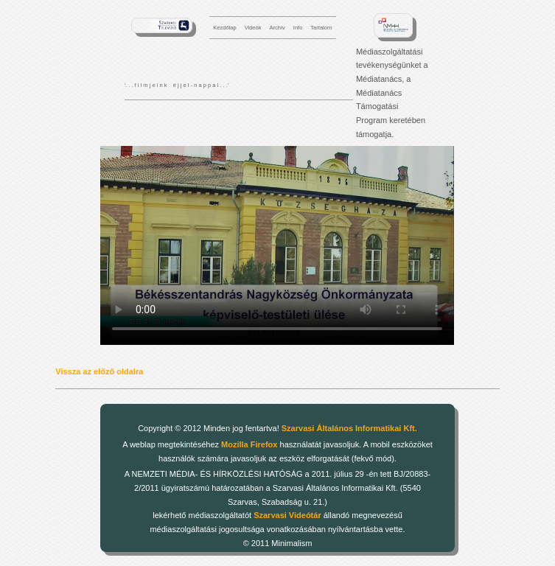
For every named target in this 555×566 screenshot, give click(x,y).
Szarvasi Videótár (287, 515)
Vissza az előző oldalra (99, 371)
